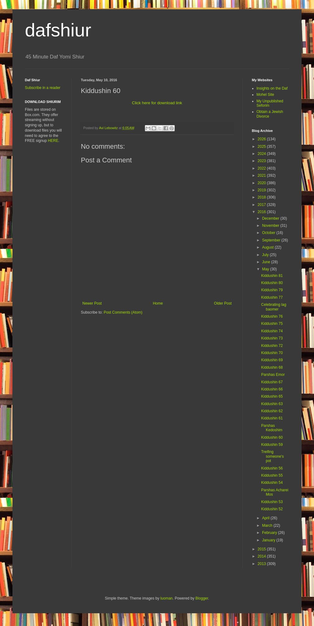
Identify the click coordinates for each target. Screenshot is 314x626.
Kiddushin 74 (272, 331)
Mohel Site (265, 94)
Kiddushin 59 (272, 444)
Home (158, 303)
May (266, 269)
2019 (262, 190)
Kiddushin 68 (272, 367)
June (266, 262)
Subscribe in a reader (42, 88)
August (268, 247)
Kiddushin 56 (272, 468)
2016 (262, 212)
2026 (262, 139)
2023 (262, 161)
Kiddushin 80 (272, 283)
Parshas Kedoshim (271, 427)
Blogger (202, 598)
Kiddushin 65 (272, 396)
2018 (262, 197)
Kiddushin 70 (272, 353)
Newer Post (92, 303)
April (266, 518)
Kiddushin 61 (272, 418)
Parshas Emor (273, 374)
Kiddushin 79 (272, 290)
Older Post (223, 303)
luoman (166, 598)
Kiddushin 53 (272, 502)
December (271, 218)
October (269, 233)
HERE (53, 140)
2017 (262, 205)
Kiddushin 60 (272, 437)
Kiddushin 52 (272, 509)
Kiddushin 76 (272, 316)
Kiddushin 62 (272, 411)
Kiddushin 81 (272, 275)
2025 (262, 146)
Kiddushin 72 (272, 345)
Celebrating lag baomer (273, 306)
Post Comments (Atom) (123, 312)
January (269, 540)
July (266, 255)
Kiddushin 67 (272, 382)
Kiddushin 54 (272, 482)
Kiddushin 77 (272, 297)
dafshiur (58, 30)
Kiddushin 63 (272, 404)
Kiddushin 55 (272, 475)
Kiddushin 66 (272, 389)
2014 (262, 556)
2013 (262, 564)
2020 (262, 183)
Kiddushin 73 (272, 338)
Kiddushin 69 (272, 360)
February (270, 532)
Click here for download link (157, 102)
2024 (262, 154)
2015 (262, 549)
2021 (262, 175)
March (268, 525)
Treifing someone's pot (272, 456)
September (271, 240)
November (271, 225)
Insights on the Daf (272, 88)
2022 (262, 168)
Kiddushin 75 (272, 323)
